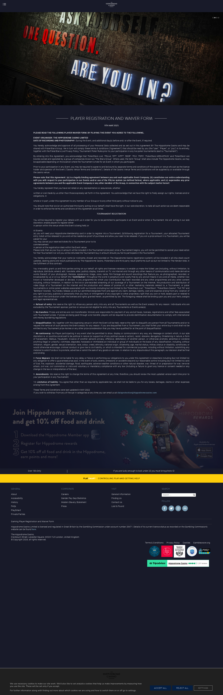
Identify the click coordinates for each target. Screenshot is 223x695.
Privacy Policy (173, 543)
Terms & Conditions (154, 543)
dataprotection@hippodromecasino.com (137, 393)
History (14, 502)
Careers (65, 494)
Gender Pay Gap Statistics (73, 498)
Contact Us (117, 502)
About (14, 494)
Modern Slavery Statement (73, 502)
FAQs (13, 506)
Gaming (14, 521)
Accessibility (17, 498)
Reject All (182, 688)
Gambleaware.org (201, 543)
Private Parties (18, 514)
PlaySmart (16, 510)
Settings (203, 688)
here (34, 529)
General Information (121, 494)
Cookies (186, 543)
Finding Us (116, 498)
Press (64, 506)
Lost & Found (118, 506)
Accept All (160, 688)
